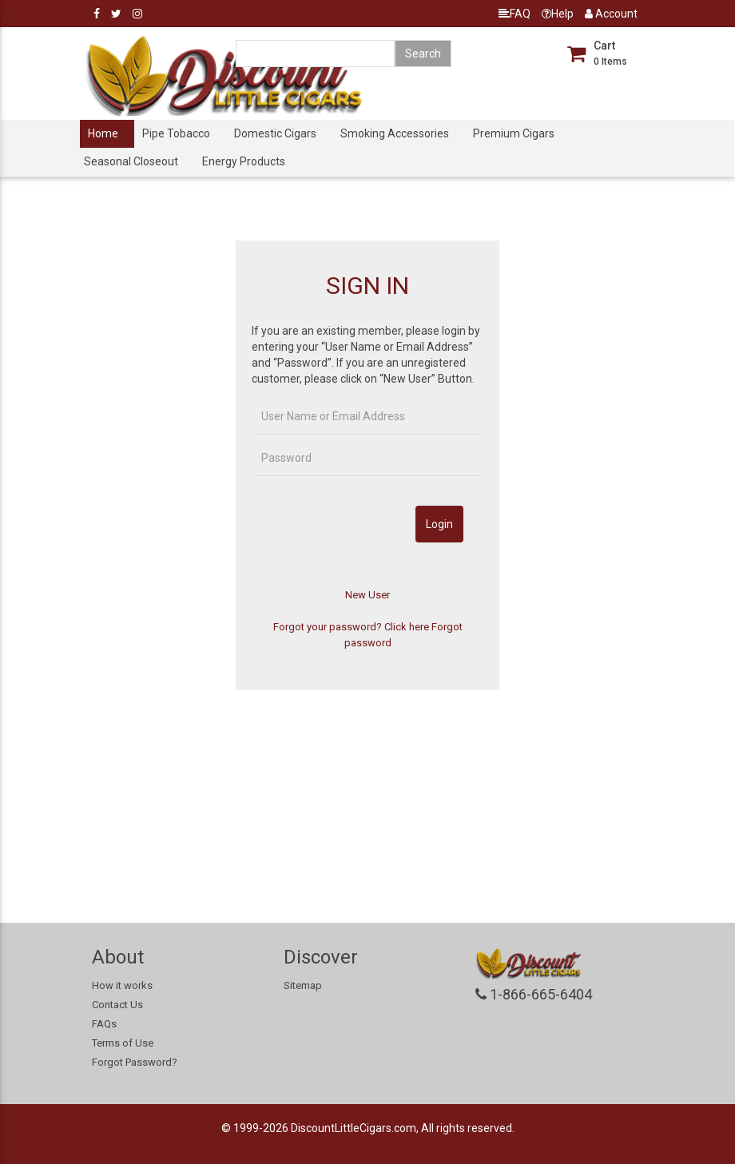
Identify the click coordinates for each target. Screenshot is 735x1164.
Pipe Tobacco (176, 133)
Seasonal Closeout (131, 161)
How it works (122, 985)
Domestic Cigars (275, 133)
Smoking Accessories (394, 133)
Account (611, 13)
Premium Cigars (513, 133)
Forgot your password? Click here (351, 627)
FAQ (514, 13)
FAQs (104, 1024)
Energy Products (243, 161)
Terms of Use (122, 1043)
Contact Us (117, 1005)
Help (558, 13)
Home (103, 133)
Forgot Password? (134, 1062)
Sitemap (303, 985)
